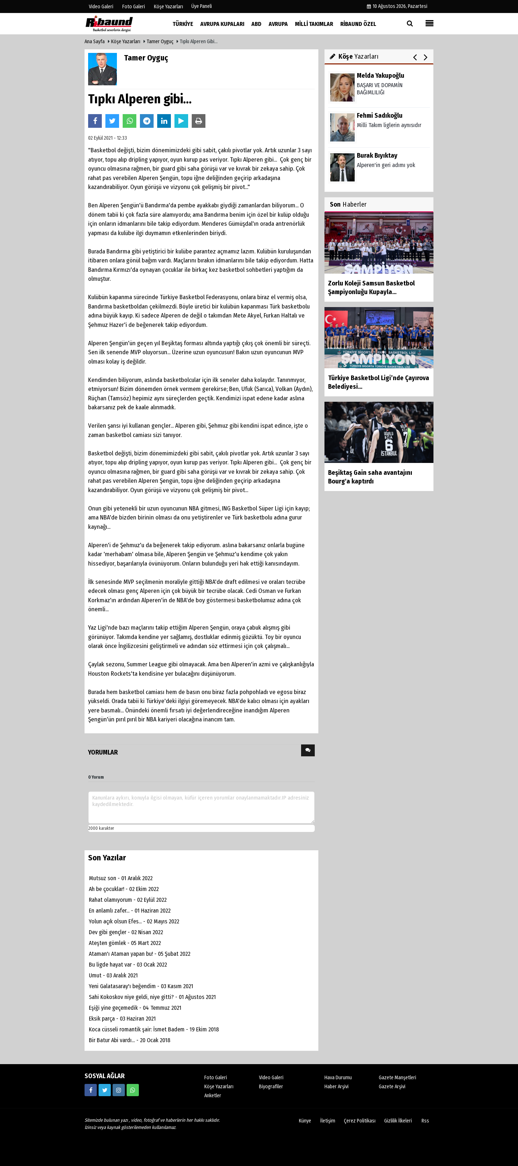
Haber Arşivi (336, 1087)
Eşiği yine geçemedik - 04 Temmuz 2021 (135, 1007)
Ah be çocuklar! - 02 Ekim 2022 (124, 889)
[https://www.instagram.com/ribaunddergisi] (119, 1090)
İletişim (327, 1121)
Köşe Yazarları (125, 42)
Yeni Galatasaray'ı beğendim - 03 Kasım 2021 (141, 986)
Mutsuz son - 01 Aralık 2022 (121, 878)
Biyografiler (271, 1087)
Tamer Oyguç (160, 42)
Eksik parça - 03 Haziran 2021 (122, 1018)
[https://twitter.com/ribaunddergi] (105, 1090)
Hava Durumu (338, 1078)
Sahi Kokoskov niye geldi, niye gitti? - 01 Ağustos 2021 (152, 997)
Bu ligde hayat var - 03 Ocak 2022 (128, 964)
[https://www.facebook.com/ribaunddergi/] (91, 1090)
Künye (305, 1121)
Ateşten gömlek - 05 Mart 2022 (125, 943)
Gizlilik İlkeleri (398, 1121)
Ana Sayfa (95, 42)
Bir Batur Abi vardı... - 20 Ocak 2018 (130, 1040)
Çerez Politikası (360, 1121)
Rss (425, 1121)
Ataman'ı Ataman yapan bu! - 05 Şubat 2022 (139, 953)
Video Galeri (271, 1078)
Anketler (212, 1096)
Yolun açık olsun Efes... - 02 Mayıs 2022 (134, 921)
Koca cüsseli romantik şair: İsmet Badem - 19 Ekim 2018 (154, 1029)
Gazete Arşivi (392, 1087)
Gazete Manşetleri (397, 1078)
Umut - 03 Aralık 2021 (113, 975)
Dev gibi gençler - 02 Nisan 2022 (126, 932)
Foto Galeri (215, 1078)
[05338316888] (133, 1090)
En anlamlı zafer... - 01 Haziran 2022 (130, 910)
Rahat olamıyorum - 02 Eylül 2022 (128, 899)
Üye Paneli (201, 6)
